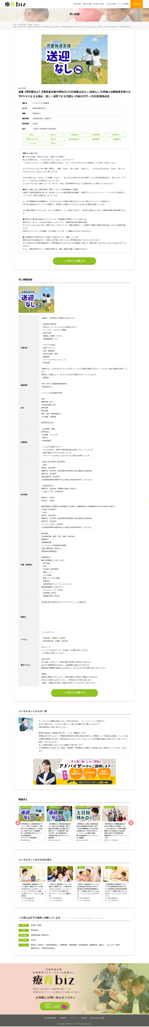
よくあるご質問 (111, 4)
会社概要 (126, 4)
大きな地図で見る (48, 632)
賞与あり (41, 945)
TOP (14, 25)
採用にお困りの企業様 (97, 1018)
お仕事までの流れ (98, 4)
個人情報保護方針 (50, 1018)
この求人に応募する (74, 261)
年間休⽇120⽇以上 (49, 948)
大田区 (36, 25)
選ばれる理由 (87, 4)
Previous (18, 823)
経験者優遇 (75, 945)
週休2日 (34, 945)
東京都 (30, 25)
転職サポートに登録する (52, 1007)
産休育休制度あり (53, 945)
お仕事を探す (77, 4)
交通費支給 (65, 945)
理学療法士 (35, 930)
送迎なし (105, 945)
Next (131, 823)
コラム (119, 4)
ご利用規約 (62, 1018)
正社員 (33, 940)
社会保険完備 (86, 945)
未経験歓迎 (97, 945)
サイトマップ (74, 1018)
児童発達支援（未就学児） (41, 935)
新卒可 (122, 945)
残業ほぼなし (36, 948)
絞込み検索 (22, 25)
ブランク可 (115, 945)
